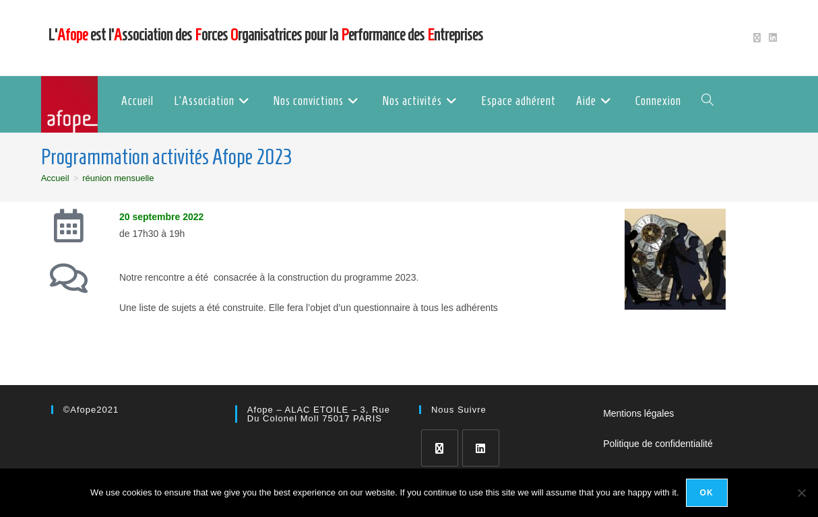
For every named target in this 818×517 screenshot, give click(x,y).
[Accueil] (55, 178)
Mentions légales (638, 413)
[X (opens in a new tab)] (757, 37)
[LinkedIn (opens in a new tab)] (771, 37)
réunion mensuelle (118, 178)
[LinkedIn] (480, 448)
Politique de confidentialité (658, 443)
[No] (801, 492)
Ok (707, 492)
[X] (439, 448)
